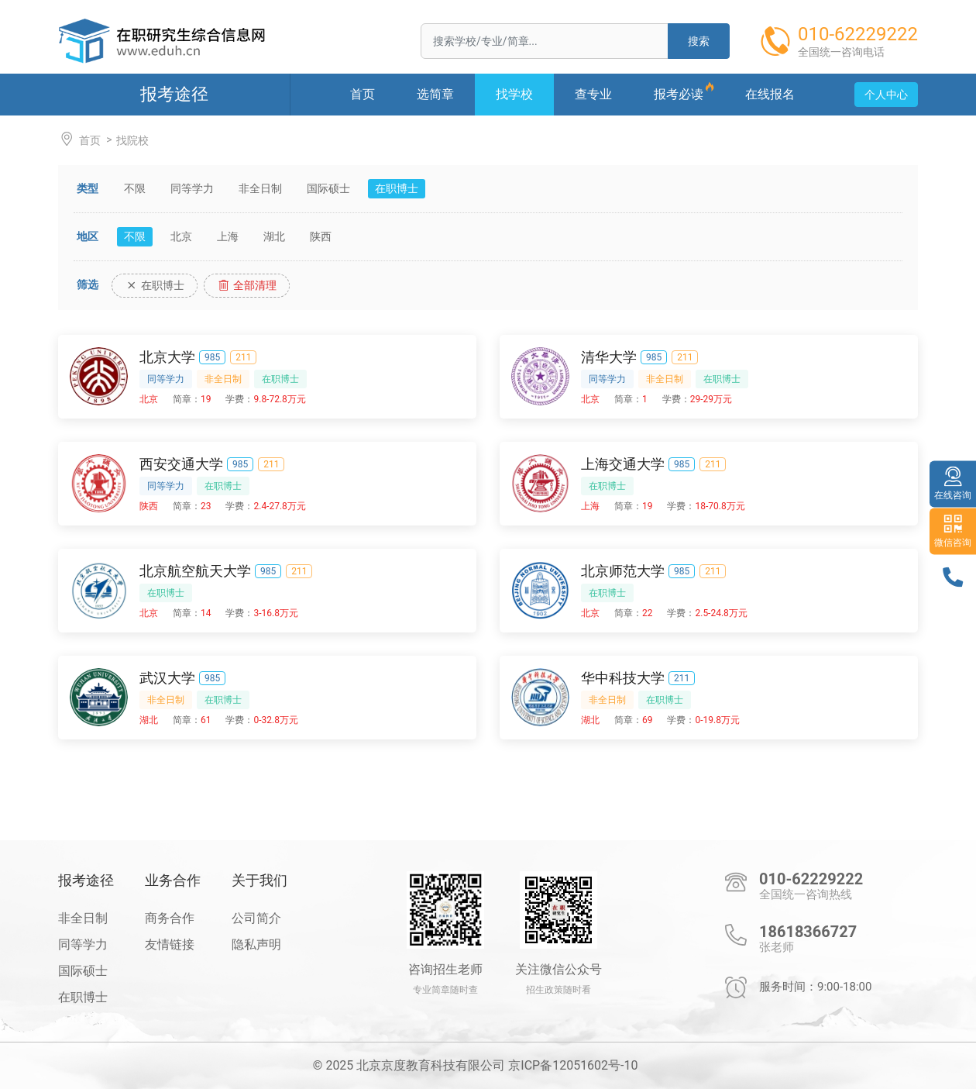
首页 (79, 139)
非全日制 (260, 188)
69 (647, 720)
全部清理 (247, 285)
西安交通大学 (181, 464)
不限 (135, 188)
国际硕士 (328, 188)
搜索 (699, 41)
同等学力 (192, 188)
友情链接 (169, 944)
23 (206, 506)
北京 (181, 236)
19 (206, 399)
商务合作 (169, 918)
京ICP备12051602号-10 (572, 1065)
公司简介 (256, 918)
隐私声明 (256, 944)
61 (206, 720)
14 (206, 613)
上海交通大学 (623, 464)
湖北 (274, 236)
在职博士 (396, 188)
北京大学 (167, 357)
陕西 (321, 236)
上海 (228, 236)
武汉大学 (167, 678)
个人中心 (886, 94)
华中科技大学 (623, 678)
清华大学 (609, 357)
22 (647, 613)
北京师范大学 (623, 571)
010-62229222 (811, 879)
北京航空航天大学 (195, 571)
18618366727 (808, 931)
